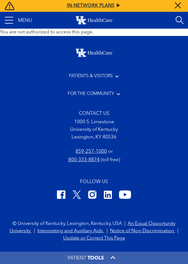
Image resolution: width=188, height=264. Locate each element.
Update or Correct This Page (94, 238)
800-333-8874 (84, 160)
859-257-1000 (91, 151)
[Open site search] (179, 20)
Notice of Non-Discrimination (142, 231)
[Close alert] (178, 6)
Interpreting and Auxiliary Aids (70, 231)
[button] (18, 20)
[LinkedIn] (108, 195)
